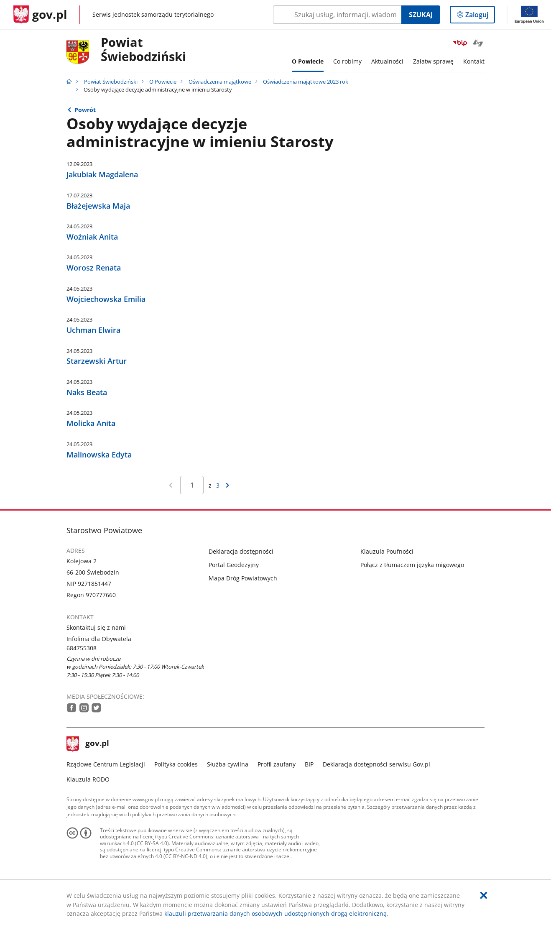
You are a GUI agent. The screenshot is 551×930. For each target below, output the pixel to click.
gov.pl (87, 743)
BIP (309, 764)
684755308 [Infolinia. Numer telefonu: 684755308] (81, 648)
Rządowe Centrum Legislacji (105, 764)
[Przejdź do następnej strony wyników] (227, 485)
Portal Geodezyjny (234, 565)
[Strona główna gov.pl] (40, 14)
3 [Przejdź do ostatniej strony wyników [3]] (217, 485)
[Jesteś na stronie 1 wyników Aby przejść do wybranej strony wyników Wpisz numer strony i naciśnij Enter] (192, 485)
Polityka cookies (176, 764)
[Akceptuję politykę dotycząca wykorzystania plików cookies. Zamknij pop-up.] (484, 895)
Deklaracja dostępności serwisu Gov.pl (376, 764)
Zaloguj (479, 16)
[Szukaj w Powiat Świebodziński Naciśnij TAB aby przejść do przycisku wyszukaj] (337, 14)
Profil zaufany (277, 764)
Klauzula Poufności (386, 551)
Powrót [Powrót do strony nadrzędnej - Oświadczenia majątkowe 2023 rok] (85, 110)
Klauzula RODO (88, 779)
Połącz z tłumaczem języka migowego (412, 565)
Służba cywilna (227, 764)
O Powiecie (162, 81)
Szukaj (421, 14)
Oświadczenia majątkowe (220, 81)
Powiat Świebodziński (143, 49)
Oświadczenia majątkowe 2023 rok (305, 81)
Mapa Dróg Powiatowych (243, 578)
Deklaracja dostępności (241, 551)
